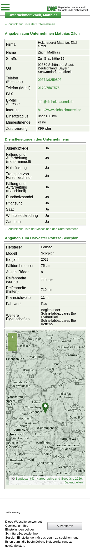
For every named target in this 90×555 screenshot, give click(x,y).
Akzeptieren (65, 526)
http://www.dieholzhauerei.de (59, 110)
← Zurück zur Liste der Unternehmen (29, 24)
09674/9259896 (49, 80)
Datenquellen (74, 482)
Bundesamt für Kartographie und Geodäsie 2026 (48, 478)
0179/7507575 (49, 88)
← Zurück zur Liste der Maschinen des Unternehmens (41, 229)
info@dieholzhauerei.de (56, 102)
